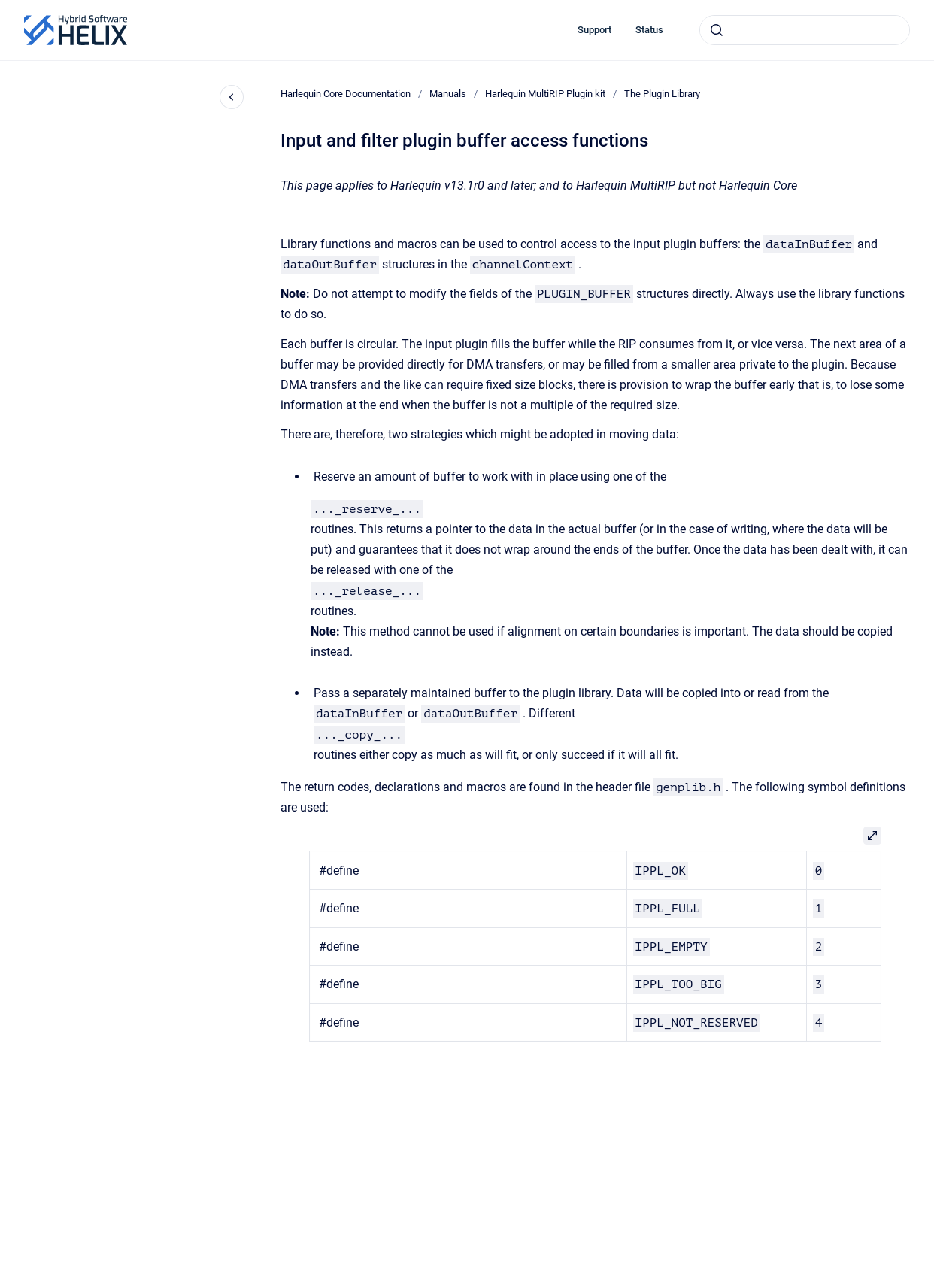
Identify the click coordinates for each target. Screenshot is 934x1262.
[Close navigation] (232, 97)
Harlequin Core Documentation (346, 93)
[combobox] (804, 30)
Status (649, 29)
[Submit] (717, 30)
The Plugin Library (662, 93)
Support (594, 29)
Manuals (447, 93)
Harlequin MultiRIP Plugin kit (545, 93)
